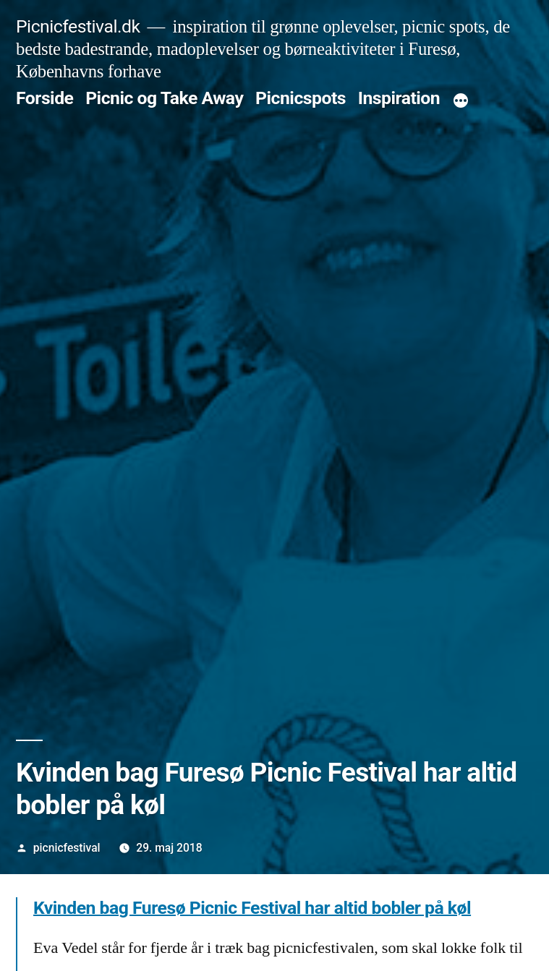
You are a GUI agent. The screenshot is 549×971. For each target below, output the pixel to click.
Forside (44, 97)
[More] (460, 101)
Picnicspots (300, 97)
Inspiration (399, 97)
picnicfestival (67, 848)
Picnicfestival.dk (78, 26)
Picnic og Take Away (164, 97)
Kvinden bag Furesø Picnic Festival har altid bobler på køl (252, 907)
